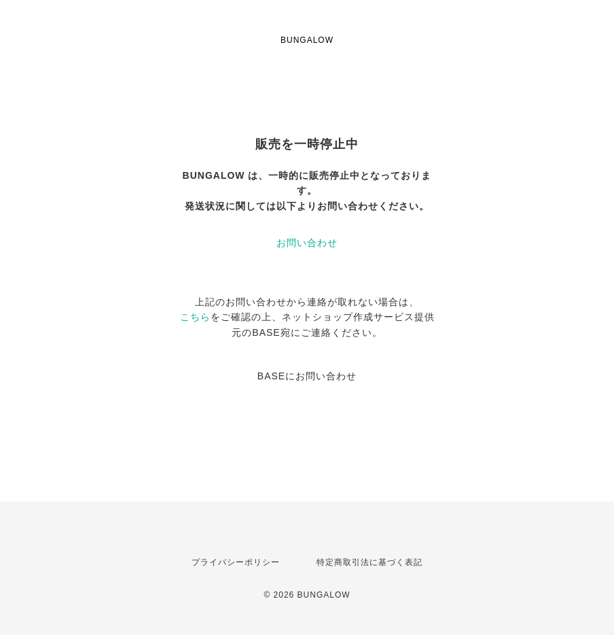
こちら (195, 316)
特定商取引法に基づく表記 (369, 562)
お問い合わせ (307, 242)
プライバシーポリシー (236, 562)
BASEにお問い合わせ (307, 376)
